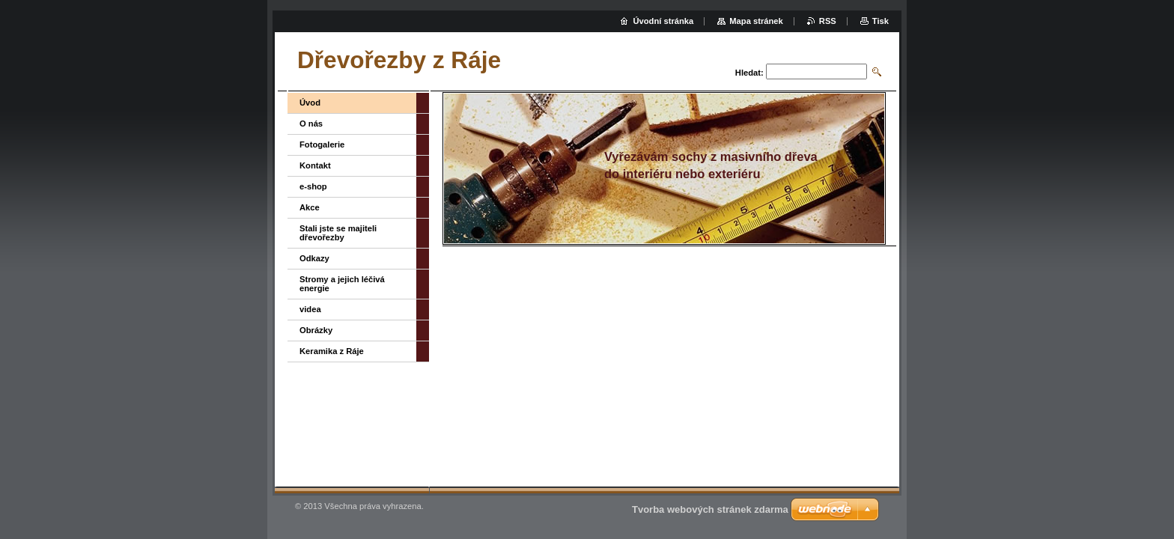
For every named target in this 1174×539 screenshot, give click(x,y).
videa (310, 309)
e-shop (313, 186)
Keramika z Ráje (331, 351)
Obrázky (315, 330)
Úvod (309, 102)
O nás (311, 123)
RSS (827, 20)
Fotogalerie (321, 144)
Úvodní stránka (663, 20)
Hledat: (749, 72)
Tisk (880, 20)
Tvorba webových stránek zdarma (710, 509)
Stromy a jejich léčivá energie (342, 284)
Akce (309, 207)
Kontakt (315, 165)
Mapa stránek (756, 20)
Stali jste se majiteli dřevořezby (338, 233)
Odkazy (314, 258)
